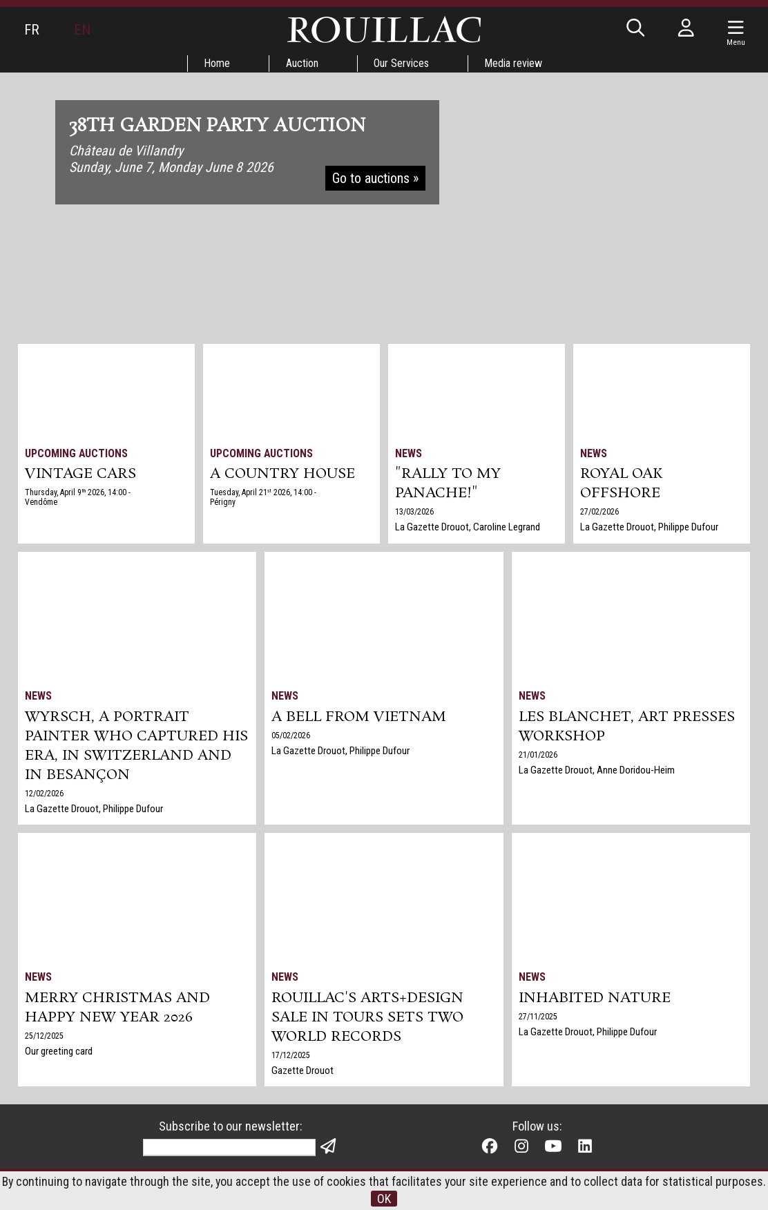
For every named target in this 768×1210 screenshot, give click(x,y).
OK (384, 1198)
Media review (515, 63)
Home (217, 63)
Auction (302, 63)
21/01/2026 (538, 755)
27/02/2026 (599, 512)
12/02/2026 (44, 793)
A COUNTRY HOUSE (282, 473)
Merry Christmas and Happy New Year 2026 (117, 1007)
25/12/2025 (44, 1036)
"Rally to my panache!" (448, 483)
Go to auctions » (375, 178)
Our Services (402, 63)
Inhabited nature (595, 998)
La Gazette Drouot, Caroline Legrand (467, 527)
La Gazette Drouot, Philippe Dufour (649, 527)
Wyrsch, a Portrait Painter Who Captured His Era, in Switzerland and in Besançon (136, 746)
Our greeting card (59, 1051)
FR (31, 29)
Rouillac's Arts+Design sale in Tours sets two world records (367, 1017)
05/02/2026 (290, 735)
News (408, 453)
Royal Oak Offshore (621, 483)
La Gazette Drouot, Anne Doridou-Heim (597, 770)
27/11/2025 (538, 1016)
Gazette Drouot (302, 1070)
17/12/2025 (290, 1055)
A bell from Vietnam (358, 717)
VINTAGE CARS (80, 473)
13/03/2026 (414, 512)
